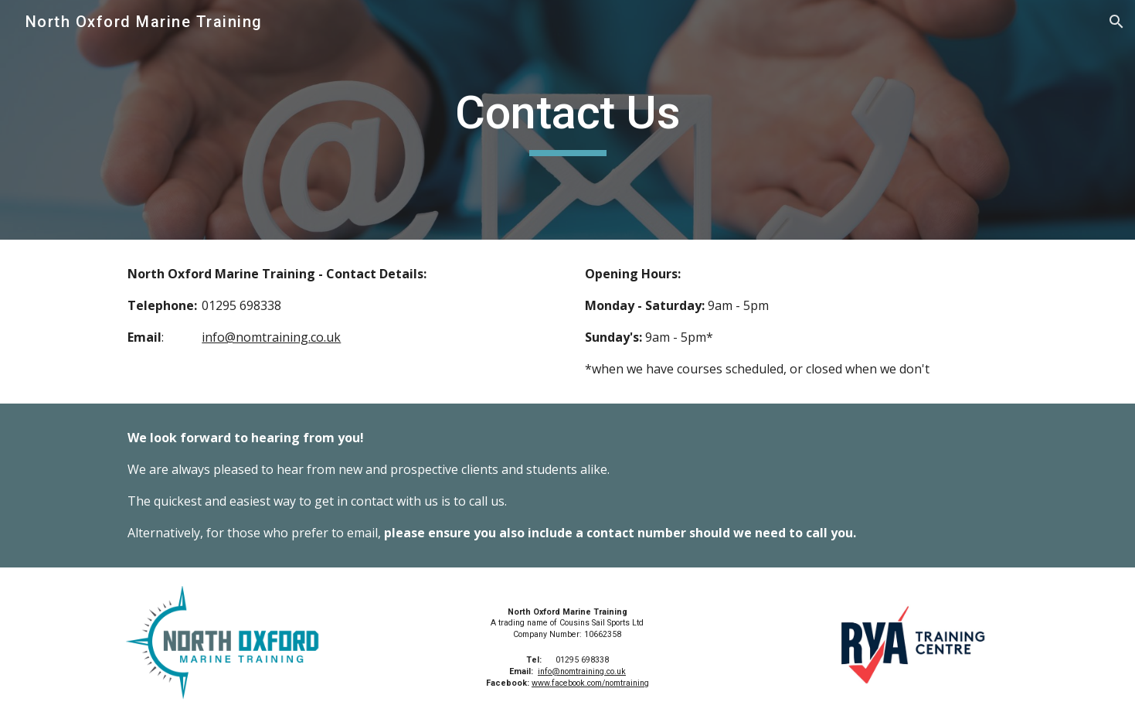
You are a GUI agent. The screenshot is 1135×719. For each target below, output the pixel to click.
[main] (567, 119)
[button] (1116, 21)
